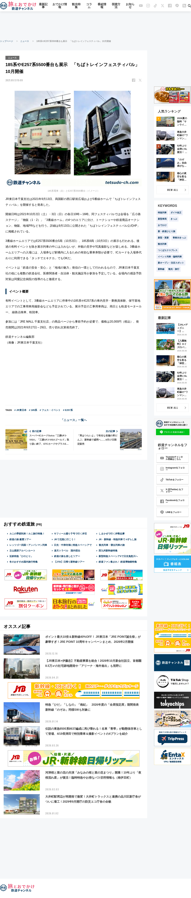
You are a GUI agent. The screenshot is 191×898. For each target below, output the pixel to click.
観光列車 (162, 244)
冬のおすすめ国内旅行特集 (23, 561)
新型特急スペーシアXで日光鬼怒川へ (118, 556)
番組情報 (102, 6)
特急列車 (162, 212)
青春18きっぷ (179, 237)
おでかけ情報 (60, 6)
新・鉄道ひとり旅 (166, 231)
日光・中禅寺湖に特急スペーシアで (73, 544)
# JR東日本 (20, 410)
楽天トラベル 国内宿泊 (67, 550)
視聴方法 (116, 6)
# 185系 (33, 410)
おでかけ (162, 225)
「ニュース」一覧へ (74, 420)
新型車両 (162, 219)
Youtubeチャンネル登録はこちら (171, 458)
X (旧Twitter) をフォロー (171, 490)
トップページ (6, 41)
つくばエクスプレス (167, 250)
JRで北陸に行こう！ (65, 539)
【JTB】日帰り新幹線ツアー (69, 561)
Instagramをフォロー (172, 469)
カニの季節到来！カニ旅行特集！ (27, 533)
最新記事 (43, 6)
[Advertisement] (95, 25)
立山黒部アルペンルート (22, 550)
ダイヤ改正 (176, 212)
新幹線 (161, 269)
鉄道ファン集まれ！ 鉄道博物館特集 (118, 561)
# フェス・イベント (50, 410)
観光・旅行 (173, 269)
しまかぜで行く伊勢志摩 (112, 533)
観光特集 (76, 6)
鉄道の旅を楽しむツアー (67, 556)
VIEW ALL (172, 190)
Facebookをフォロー (172, 501)
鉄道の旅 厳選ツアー (20, 539)
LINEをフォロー (170, 512)
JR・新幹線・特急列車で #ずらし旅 (118, 539)
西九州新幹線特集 (108, 550)
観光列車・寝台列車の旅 (112, 544)
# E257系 (68, 410)
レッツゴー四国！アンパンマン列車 (28, 544)
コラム (89, 6)
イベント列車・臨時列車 (170, 256)
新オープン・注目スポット (171, 263)
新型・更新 (163, 237)
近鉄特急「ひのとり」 (21, 556)
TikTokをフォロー (171, 480)
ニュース (24, 41)
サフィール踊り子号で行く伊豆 (70, 533)
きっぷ (174, 219)
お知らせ (130, 6)
